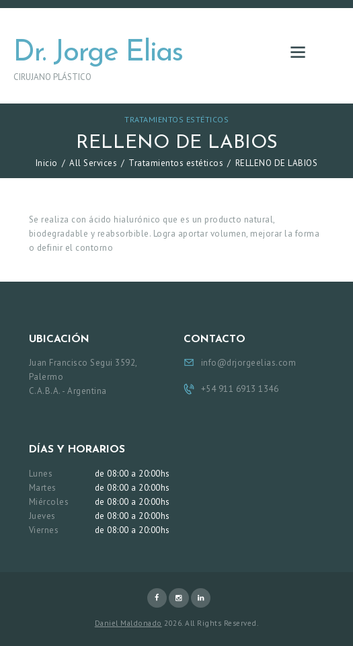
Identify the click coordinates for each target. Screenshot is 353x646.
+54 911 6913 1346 (240, 389)
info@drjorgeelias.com (249, 362)
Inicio (47, 163)
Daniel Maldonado (128, 623)
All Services (93, 163)
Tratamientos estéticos (176, 119)
